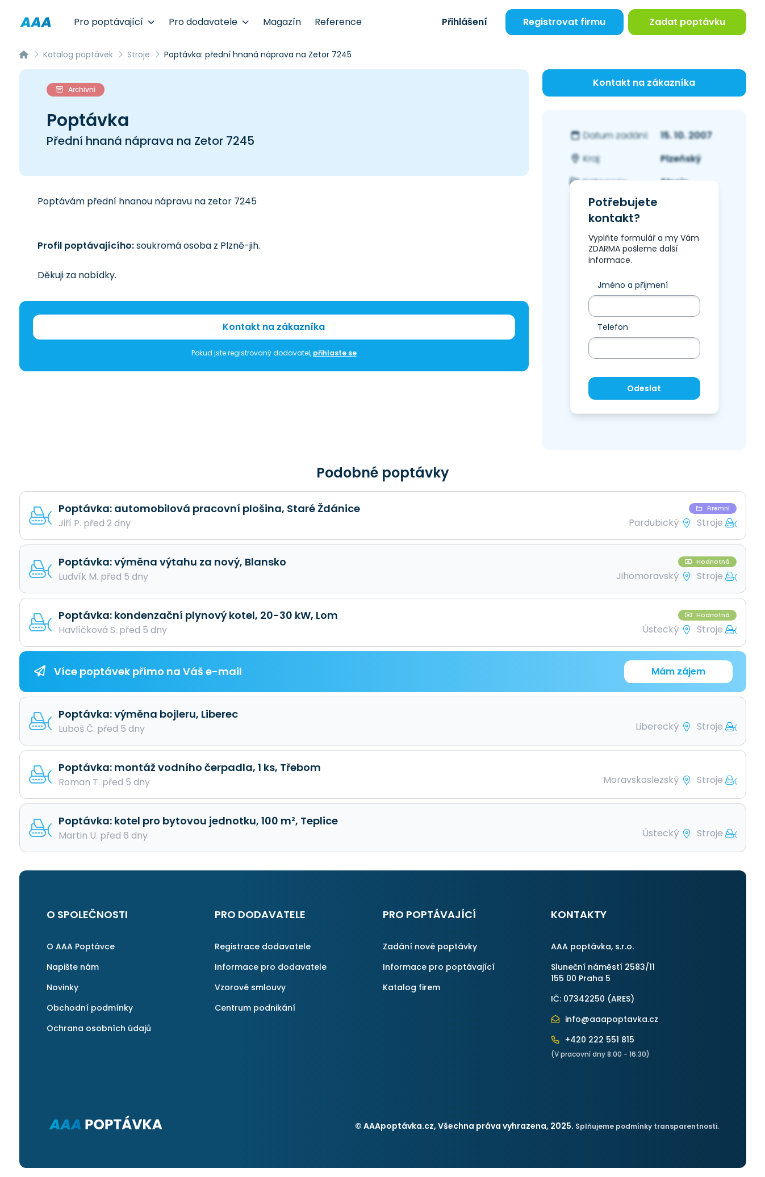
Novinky (62, 987)
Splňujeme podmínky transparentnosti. (647, 1126)
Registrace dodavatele (263, 946)
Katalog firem (411, 987)
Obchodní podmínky (90, 1007)
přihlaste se (335, 353)
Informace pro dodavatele (271, 967)
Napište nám (73, 967)
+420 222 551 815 (593, 1039)
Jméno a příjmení (632, 285)
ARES (620, 998)
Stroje (138, 54)
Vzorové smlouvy (250, 987)
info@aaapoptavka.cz (605, 1019)
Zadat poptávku (687, 21)
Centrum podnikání (255, 1007)
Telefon (612, 327)
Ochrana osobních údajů (99, 1028)
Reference (338, 21)
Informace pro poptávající (439, 967)
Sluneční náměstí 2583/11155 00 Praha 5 (603, 972)
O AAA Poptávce (81, 946)
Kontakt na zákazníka (274, 326)
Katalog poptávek (78, 54)
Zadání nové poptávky (430, 946)
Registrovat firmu (564, 21)
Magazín (282, 21)
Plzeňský (681, 158)
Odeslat (644, 388)
